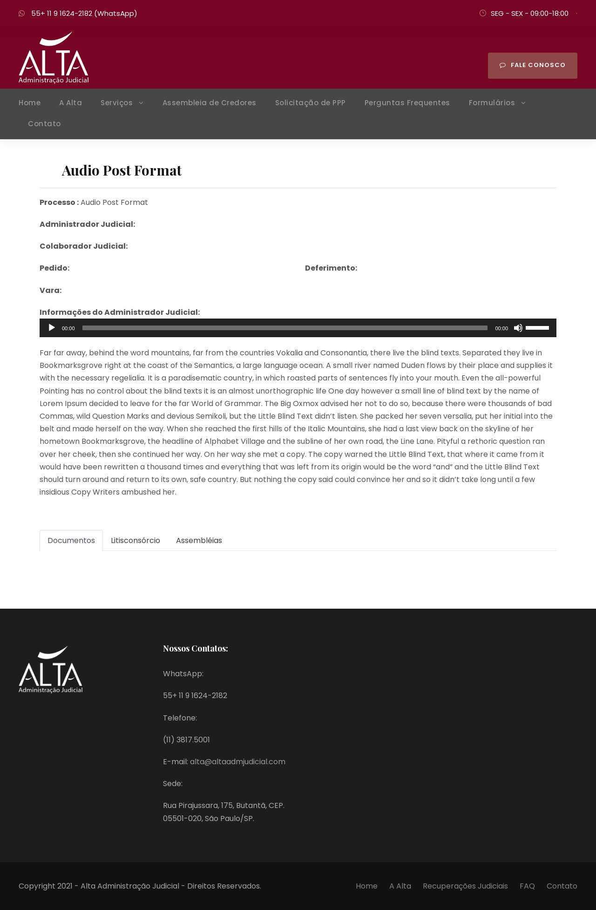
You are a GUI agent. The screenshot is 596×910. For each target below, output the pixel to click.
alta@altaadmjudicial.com (237, 761)
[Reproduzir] (51, 328)
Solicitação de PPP (310, 103)
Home (30, 103)
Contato (44, 124)
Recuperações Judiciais (466, 886)
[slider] (285, 328)
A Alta (70, 103)
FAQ (527, 886)
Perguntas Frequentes (407, 103)
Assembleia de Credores (210, 103)
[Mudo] (518, 328)
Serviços (117, 103)
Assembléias (199, 540)
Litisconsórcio (135, 540)
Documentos (71, 540)
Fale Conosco (533, 65)
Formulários (492, 103)
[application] (298, 328)
